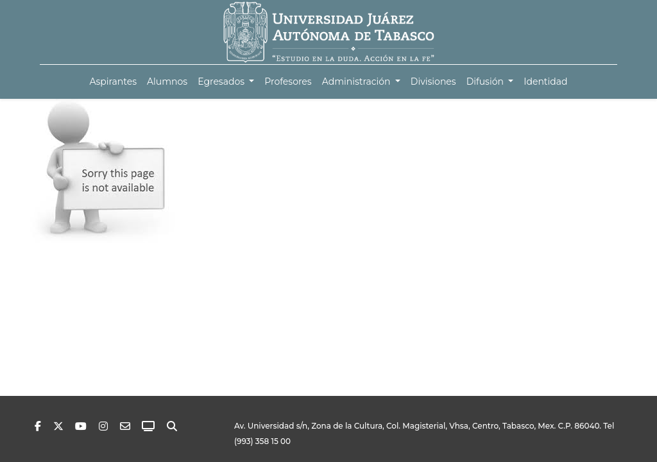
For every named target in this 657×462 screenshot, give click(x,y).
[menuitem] (113, 82)
